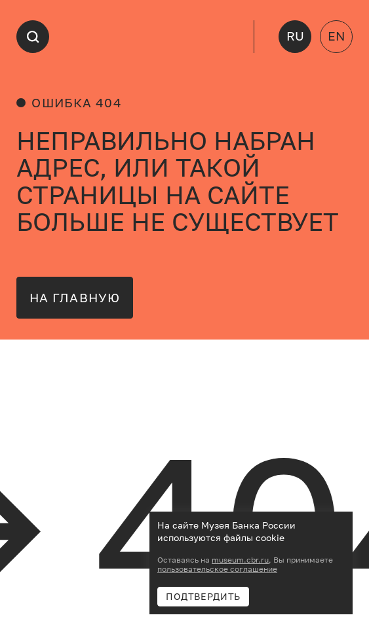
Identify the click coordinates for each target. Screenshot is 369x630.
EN (336, 36)
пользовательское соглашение (217, 569)
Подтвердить (203, 596)
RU (295, 36)
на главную (74, 297)
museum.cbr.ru (240, 560)
